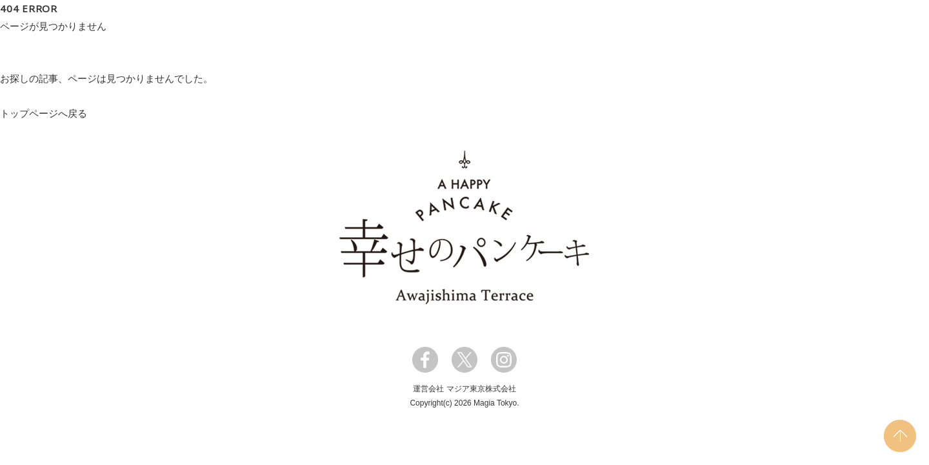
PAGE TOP (900, 436)
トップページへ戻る (43, 113)
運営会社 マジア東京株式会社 (464, 388)
